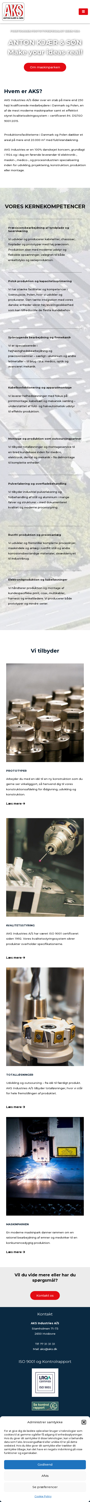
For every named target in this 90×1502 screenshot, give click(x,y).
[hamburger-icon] (83, 11)
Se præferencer (45, 1487)
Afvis (45, 1476)
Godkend (45, 1464)
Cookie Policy (43, 1496)
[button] (84, 1422)
